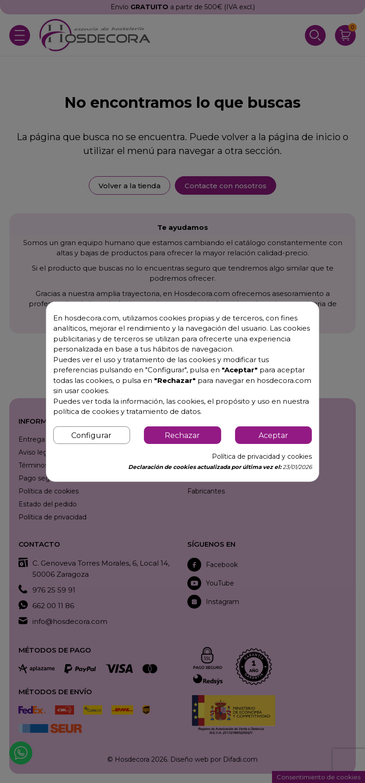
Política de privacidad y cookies (262, 456)
